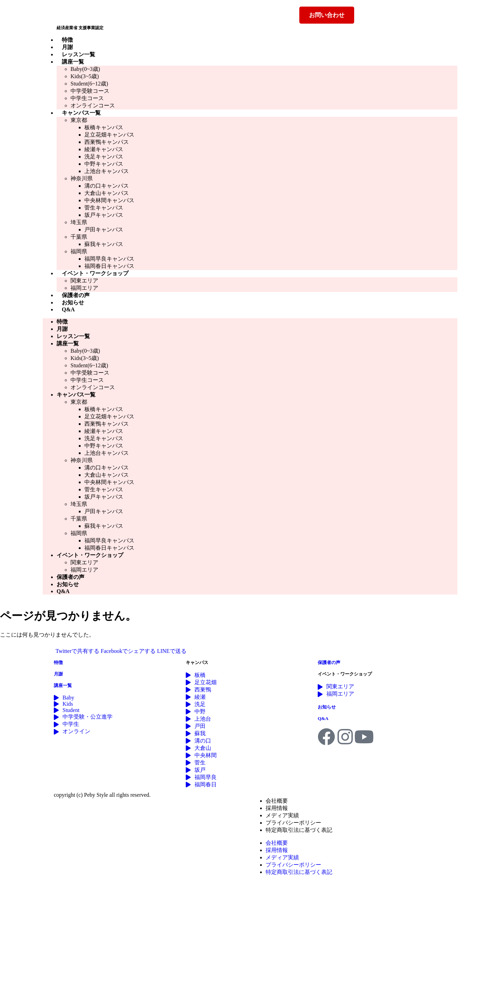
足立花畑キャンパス (109, 135)
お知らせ (73, 302)
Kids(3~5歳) (84, 76)
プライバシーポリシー (293, 823)
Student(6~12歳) (89, 84)
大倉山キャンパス (106, 193)
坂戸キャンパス (103, 215)
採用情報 (277, 808)
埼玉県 (78, 222)
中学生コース (87, 98)
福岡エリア (84, 288)
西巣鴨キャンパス (106, 142)
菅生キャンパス (103, 208)
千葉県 (78, 237)
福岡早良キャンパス (109, 259)
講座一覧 (73, 62)
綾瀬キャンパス (103, 149)
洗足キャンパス (103, 156)
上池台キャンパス (106, 171)
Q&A (68, 309)
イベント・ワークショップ (95, 273)
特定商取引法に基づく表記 (299, 830)
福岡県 (78, 251)
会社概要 (277, 801)
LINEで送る (171, 651)
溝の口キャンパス (106, 186)
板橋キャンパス (103, 127)
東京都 (78, 120)
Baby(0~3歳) (85, 69)
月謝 (67, 47)
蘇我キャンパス (103, 244)
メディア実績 (282, 815)
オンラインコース (92, 105)
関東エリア (84, 281)
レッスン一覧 (78, 54)
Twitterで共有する (77, 651)
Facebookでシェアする (128, 651)
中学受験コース (89, 91)
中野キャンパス (103, 164)
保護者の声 (76, 295)
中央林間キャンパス (109, 200)
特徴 (67, 40)
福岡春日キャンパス (109, 266)
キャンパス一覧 (81, 113)
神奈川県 (81, 178)
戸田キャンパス (103, 229)
